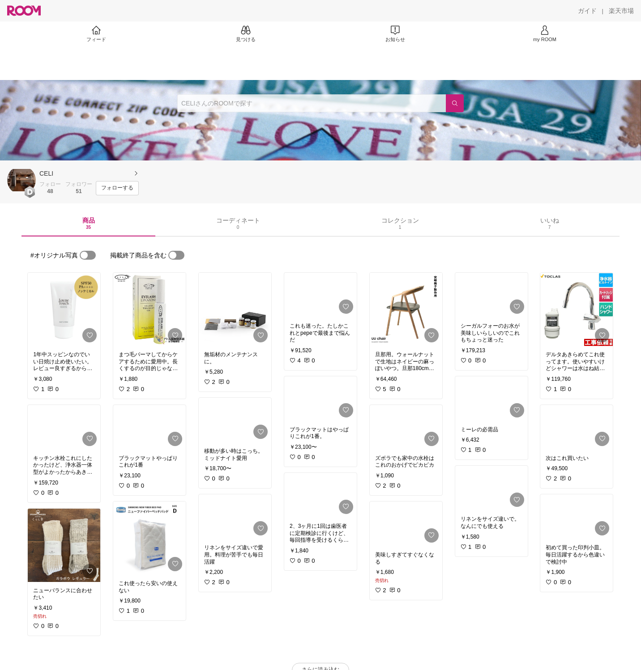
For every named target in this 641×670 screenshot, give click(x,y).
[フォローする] (117, 188)
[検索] (455, 103)
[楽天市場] (621, 11)
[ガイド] (587, 11)
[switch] (88, 255)
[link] (64, 309)
